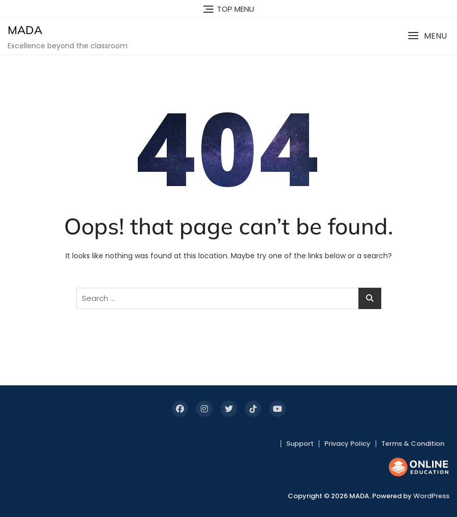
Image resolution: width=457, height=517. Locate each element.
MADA (25, 30)
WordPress (431, 496)
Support (300, 443)
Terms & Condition (412, 443)
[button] (427, 36)
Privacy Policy (347, 443)
